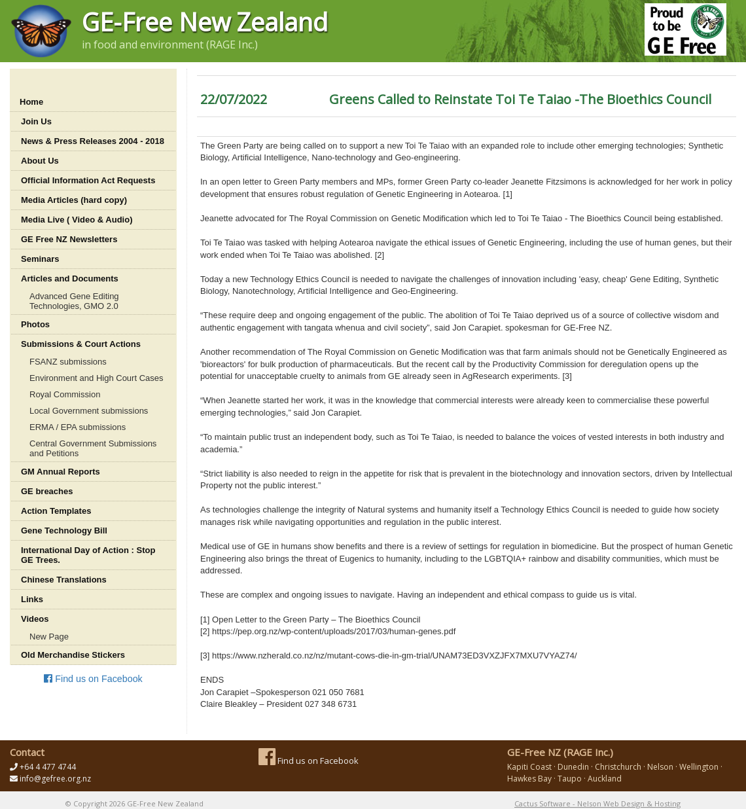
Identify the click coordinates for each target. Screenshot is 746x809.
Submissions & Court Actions (81, 344)
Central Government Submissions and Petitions (92, 448)
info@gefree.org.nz (55, 778)
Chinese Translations (64, 579)
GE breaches (47, 491)
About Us (40, 161)
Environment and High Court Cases (96, 378)
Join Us (36, 121)
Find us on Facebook (93, 679)
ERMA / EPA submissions (77, 427)
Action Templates (56, 511)
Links (32, 599)
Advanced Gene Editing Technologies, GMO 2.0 (74, 301)
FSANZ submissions (68, 362)
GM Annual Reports (60, 471)
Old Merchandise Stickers (73, 655)
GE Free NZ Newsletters (69, 239)
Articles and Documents (69, 278)
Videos (34, 619)
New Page (49, 636)
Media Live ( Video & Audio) (76, 220)
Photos (35, 324)
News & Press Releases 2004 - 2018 (92, 141)
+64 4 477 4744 (48, 766)
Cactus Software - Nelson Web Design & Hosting (597, 803)
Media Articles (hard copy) (74, 200)
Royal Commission (64, 394)
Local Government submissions (88, 411)
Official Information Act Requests (88, 180)
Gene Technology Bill (64, 530)
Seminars (40, 259)
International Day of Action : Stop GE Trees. (88, 555)
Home (31, 102)
